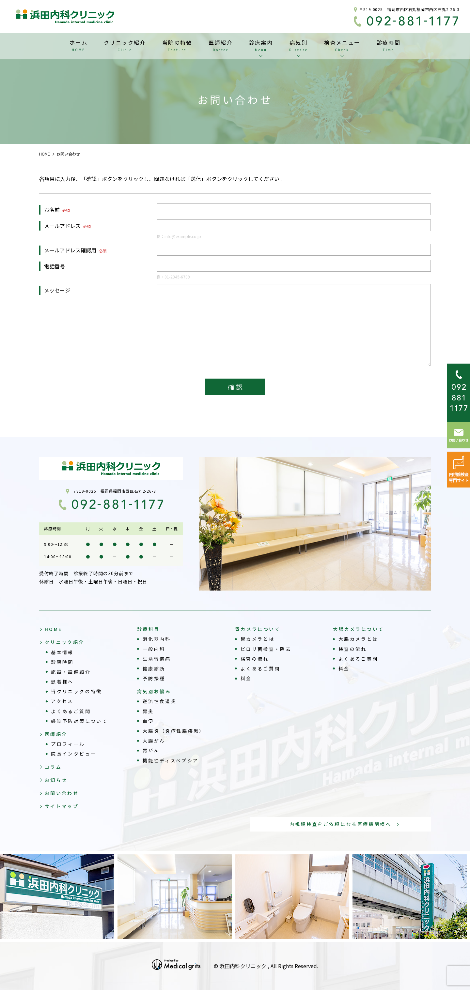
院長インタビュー (73, 753)
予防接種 (154, 678)
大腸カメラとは (358, 639)
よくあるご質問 (71, 711)
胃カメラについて (257, 629)
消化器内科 (157, 639)
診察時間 (62, 662)
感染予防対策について (79, 721)
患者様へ (62, 681)
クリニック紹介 (65, 642)
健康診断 (154, 668)
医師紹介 (56, 734)
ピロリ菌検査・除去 (266, 649)
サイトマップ (62, 806)
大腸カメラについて (358, 629)
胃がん (151, 750)
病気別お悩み (154, 691)
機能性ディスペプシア (171, 760)
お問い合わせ (62, 793)
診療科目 (148, 629)
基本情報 (62, 652)
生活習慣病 (157, 658)
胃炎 (148, 711)
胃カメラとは (257, 639)
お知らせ (56, 780)
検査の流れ (255, 658)
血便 (148, 721)
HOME (53, 629)
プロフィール (68, 744)
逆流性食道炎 (160, 701)
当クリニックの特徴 (76, 691)
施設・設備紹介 (71, 671)
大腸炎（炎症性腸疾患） (174, 731)
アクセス (62, 701)
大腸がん (154, 740)
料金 (246, 678)
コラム (53, 767)
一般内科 (154, 649)
